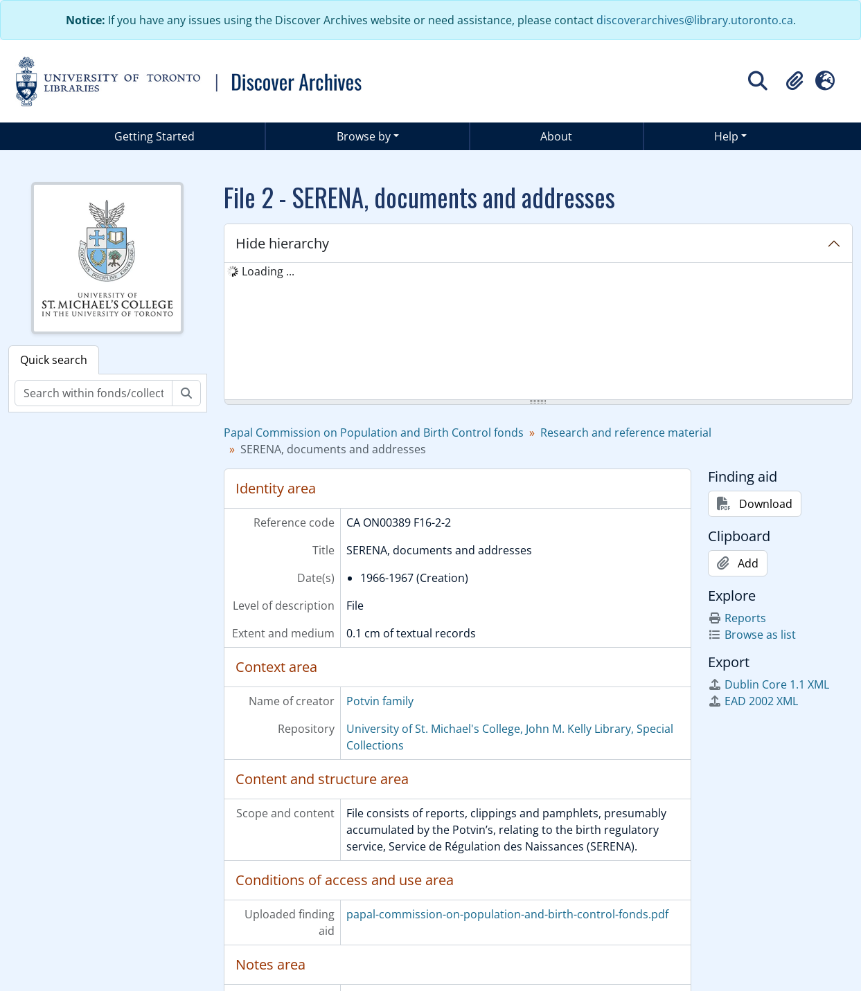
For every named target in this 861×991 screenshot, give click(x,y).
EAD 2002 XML (753, 701)
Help (726, 136)
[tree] (538, 332)
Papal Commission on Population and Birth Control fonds (374, 432)
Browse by (364, 136)
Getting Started (154, 136)
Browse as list (752, 634)
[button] (794, 81)
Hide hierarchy (282, 243)
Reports (737, 618)
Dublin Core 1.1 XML (768, 684)
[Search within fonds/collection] (93, 393)
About (556, 136)
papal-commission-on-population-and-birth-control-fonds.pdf (507, 914)
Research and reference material (625, 432)
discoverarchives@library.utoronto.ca (694, 20)
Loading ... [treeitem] (268, 271)
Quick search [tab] (53, 359)
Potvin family (380, 701)
